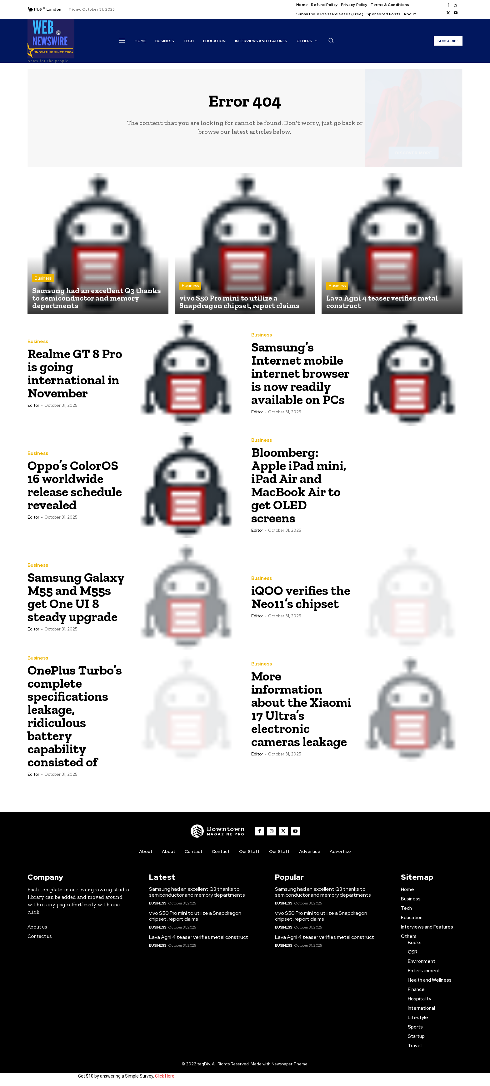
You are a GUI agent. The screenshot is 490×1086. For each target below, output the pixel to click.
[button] (331, 40)
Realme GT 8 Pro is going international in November (75, 373)
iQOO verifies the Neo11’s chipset (300, 596)
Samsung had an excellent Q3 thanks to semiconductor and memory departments (197, 892)
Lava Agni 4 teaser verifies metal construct (198, 937)
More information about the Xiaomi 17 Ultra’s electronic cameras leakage (301, 709)
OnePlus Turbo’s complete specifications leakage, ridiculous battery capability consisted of (75, 716)
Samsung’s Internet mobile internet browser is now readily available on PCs (300, 373)
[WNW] (218, 831)
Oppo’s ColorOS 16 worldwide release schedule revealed (75, 485)
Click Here (164, 1076)
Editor (33, 405)
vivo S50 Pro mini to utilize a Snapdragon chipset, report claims (195, 916)
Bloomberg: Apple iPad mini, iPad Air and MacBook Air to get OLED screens (298, 485)
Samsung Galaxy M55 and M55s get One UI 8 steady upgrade (76, 597)
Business (43, 278)
